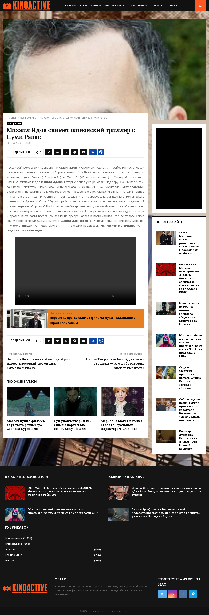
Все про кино (89, 5)
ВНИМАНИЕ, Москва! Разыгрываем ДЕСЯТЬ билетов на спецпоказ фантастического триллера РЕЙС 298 (60, 491)
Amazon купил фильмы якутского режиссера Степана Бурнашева (26, 425)
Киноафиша (138, 5)
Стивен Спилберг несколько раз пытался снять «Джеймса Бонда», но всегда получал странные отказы (166, 491)
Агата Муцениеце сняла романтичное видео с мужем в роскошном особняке (190, 243)
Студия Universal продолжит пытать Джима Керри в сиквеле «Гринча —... (190, 378)
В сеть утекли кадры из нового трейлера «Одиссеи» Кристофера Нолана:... (189, 314)
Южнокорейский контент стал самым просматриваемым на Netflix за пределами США (190, 346)
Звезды (158, 5)
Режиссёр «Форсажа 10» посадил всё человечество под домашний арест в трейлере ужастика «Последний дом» (166, 513)
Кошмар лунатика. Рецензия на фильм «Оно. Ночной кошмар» (188, 440)
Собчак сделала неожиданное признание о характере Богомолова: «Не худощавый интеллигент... (190, 410)
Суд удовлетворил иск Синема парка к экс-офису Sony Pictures (73, 425)
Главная (70, 5)
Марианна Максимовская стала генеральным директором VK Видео (122, 425)
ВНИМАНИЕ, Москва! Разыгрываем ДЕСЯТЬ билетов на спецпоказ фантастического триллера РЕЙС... (190, 278)
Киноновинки (114, 5)
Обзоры (175, 5)
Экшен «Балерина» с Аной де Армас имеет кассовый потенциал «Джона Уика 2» (39, 363)
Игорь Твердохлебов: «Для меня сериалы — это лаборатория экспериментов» (115, 363)
